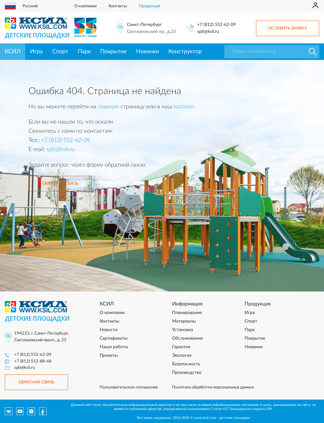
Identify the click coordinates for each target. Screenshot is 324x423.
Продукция (149, 6)
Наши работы (114, 347)
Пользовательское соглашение (129, 387)
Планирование (187, 313)
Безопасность (186, 364)
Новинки (147, 51)
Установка (182, 330)
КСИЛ (13, 51)
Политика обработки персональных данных (213, 387)
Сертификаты (114, 338)
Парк (84, 51)
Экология (181, 355)
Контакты (118, 6)
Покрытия (113, 51)
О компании (85, 6)
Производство (187, 372)
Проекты (109, 355)
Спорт (60, 51)
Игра (36, 51)
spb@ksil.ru (208, 31)
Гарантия (181, 347)
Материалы (184, 321)
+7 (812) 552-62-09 (216, 24)
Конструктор (185, 51)
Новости (108, 330)
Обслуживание (187, 338)
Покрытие (255, 338)
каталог (184, 107)
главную (108, 107)
